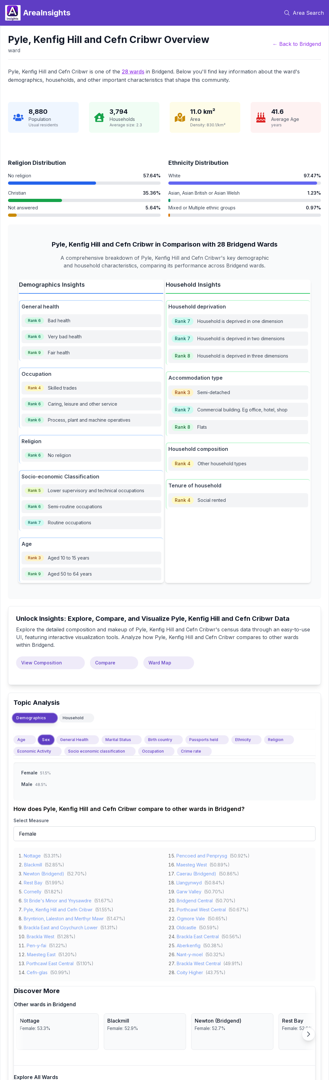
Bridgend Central (195, 899)
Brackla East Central (198, 935)
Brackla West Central (199, 962)
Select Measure (31, 820)
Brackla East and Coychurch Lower (61, 926)
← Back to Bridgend (296, 44)
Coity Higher (190, 971)
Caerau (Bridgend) (196, 872)
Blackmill (33, 863)
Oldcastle (186, 926)
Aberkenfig (188, 944)
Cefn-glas (37, 971)
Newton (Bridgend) (43, 872)
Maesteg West (191, 863)
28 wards (133, 71)
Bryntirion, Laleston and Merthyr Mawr (64, 917)
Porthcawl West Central (201, 908)
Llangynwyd (189, 881)
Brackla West (40, 935)
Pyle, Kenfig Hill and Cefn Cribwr (58, 908)
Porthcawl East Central (50, 962)
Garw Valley (188, 890)
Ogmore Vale (191, 917)
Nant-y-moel (190, 953)
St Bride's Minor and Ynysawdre (58, 899)
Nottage (32, 854)
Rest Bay (33, 881)
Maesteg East (41, 953)
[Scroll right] (308, 1034)
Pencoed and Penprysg (201, 854)
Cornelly (32, 890)
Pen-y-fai (36, 944)
